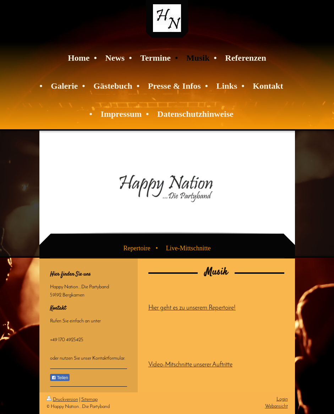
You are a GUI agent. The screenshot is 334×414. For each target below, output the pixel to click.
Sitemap (89, 399)
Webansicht (276, 406)
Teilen (59, 377)
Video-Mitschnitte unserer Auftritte (190, 365)
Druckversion (62, 399)
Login (282, 399)
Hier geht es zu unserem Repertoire (191, 308)
